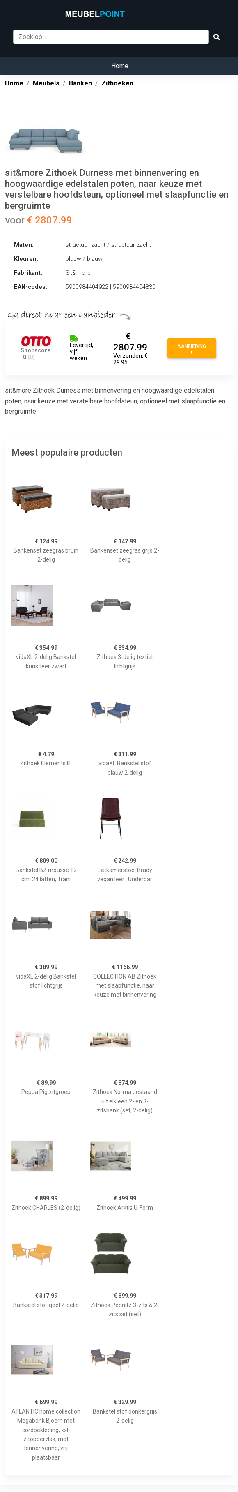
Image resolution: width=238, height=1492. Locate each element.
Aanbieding (191, 349)
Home (119, 66)
